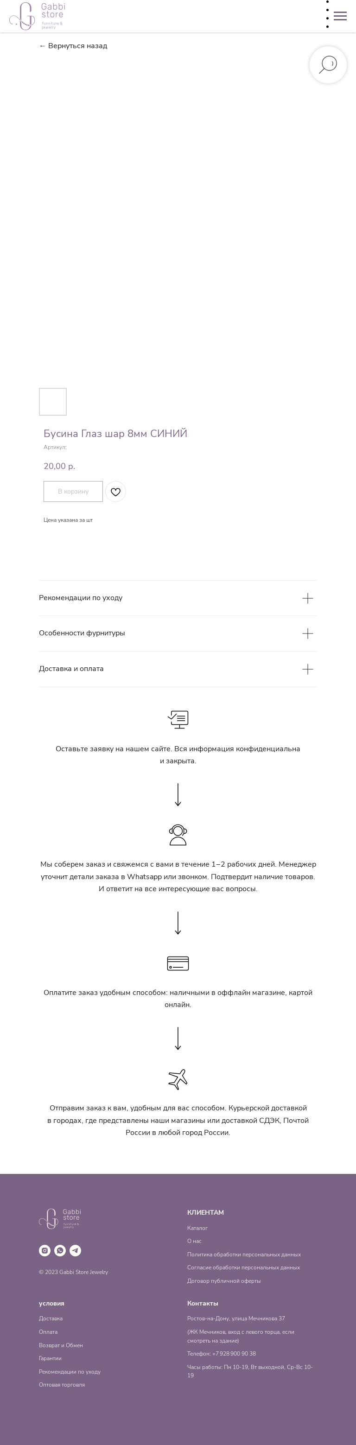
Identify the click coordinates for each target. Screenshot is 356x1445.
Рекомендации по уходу (70, 1371)
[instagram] (45, 1250)
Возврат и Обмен (61, 1345)
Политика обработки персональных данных (244, 1254)
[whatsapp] (60, 1250)
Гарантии (50, 1358)
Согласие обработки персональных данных (243, 1267)
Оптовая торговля (62, 1384)
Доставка (51, 1318)
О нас (194, 1241)
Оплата (48, 1332)
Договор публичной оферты (224, 1281)
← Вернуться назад (73, 46)
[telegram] (75, 1250)
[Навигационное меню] (340, 16)
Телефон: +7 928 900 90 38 (221, 1353)
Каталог (197, 1228)
